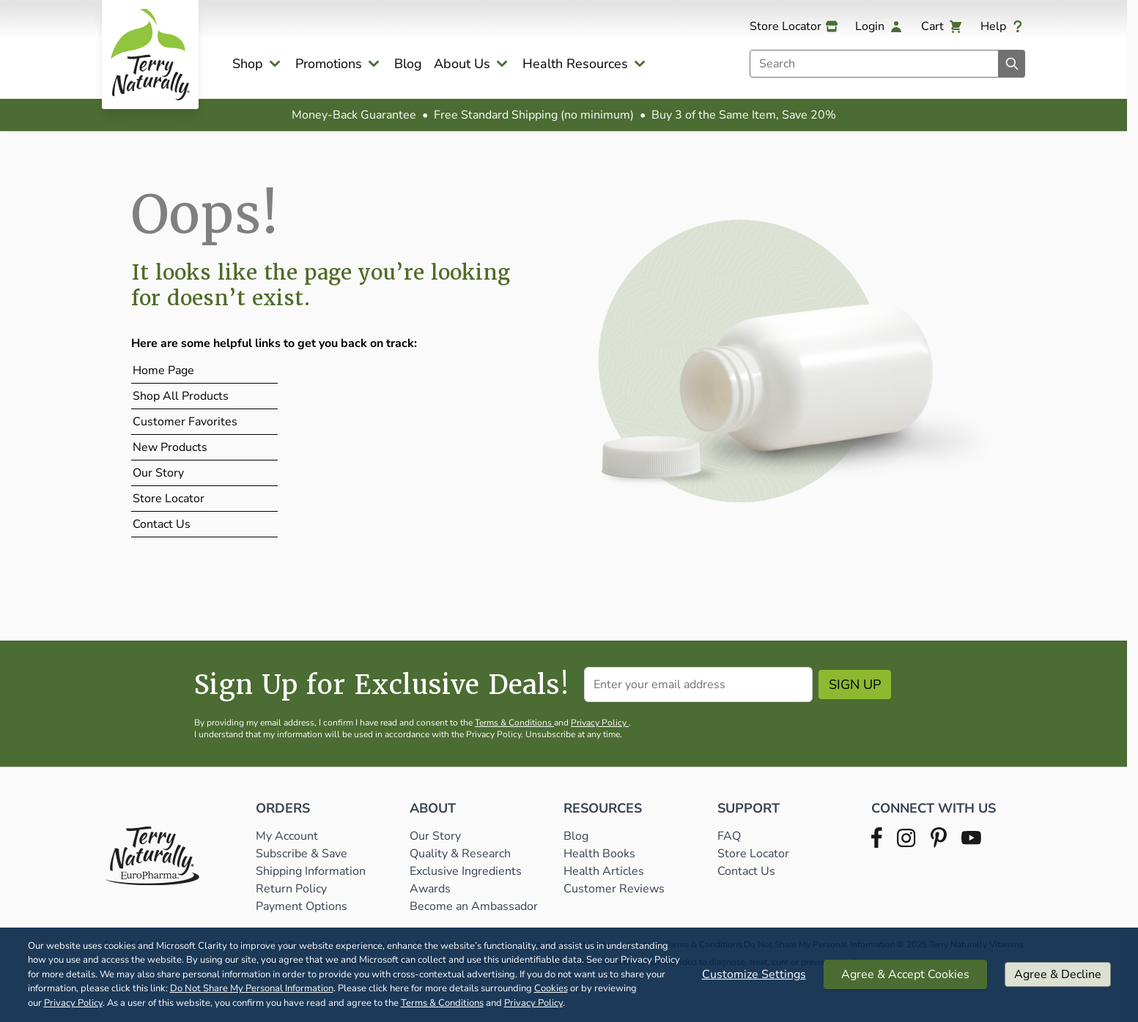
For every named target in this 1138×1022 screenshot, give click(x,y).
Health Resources (575, 63)
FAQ (729, 836)
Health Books (599, 854)
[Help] (1002, 26)
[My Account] (879, 26)
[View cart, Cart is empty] (942, 26)
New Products (170, 447)
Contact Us (162, 524)
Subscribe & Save (303, 854)
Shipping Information (312, 871)
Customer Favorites (185, 422)
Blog (408, 63)
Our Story (158, 473)
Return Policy (293, 889)
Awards (430, 889)
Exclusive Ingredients (466, 871)
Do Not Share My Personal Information (251, 988)
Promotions (328, 63)
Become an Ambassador (474, 906)
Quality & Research (460, 854)
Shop (247, 63)
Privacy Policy (73, 1003)
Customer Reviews (614, 889)
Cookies (551, 988)
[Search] (1012, 64)
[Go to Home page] (150, 54)
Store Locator (168, 499)
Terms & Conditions (442, 1003)
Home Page (163, 370)
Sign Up (855, 684)
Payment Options (301, 906)
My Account (287, 836)
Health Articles (604, 871)
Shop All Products (181, 396)
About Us (462, 63)
